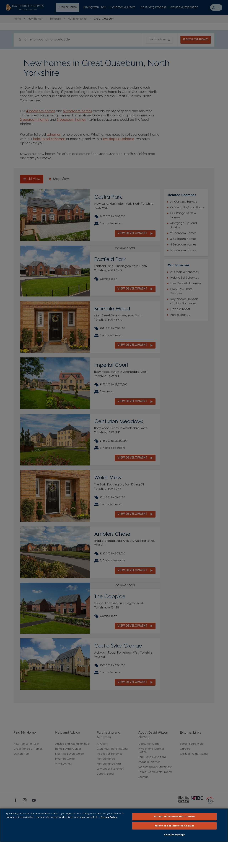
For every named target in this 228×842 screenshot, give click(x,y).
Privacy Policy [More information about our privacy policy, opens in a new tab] (108, 817)
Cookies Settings (174, 835)
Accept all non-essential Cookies (174, 816)
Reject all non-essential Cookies (174, 826)
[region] (114, 825)
